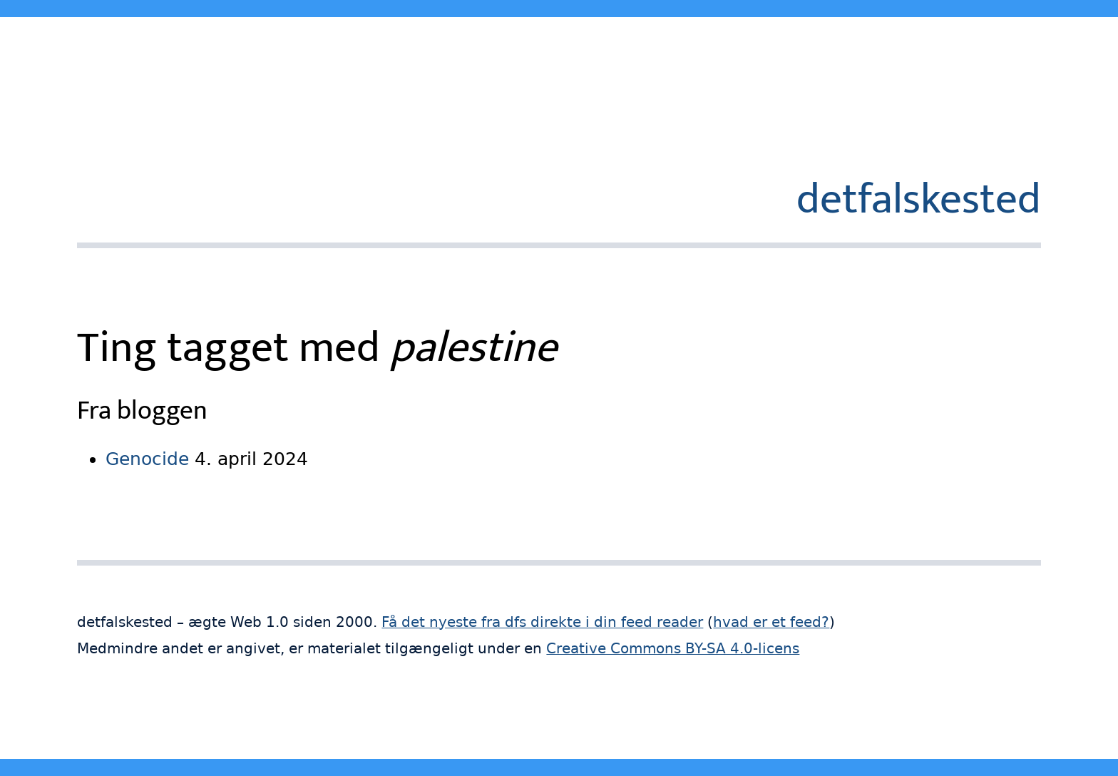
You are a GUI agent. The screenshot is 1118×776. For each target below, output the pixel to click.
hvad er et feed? (771, 622)
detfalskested (918, 199)
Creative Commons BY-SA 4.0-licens (672, 648)
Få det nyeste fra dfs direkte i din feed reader (542, 622)
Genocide (147, 459)
